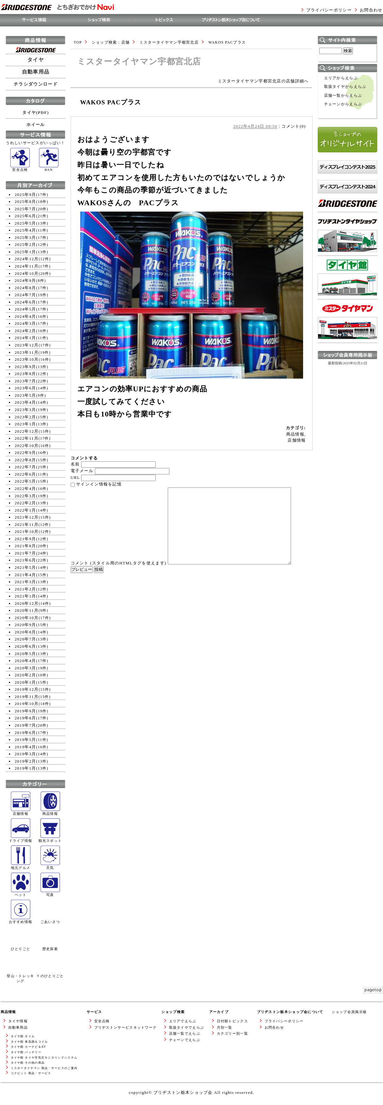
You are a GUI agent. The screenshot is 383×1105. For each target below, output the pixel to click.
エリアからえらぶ (341, 78)
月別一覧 (224, 1027)
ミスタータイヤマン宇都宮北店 (169, 42)
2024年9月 (25, 280)
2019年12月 (27, 689)
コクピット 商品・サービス (31, 1073)
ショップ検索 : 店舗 (111, 42)
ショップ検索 (173, 1012)
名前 (75, 464)
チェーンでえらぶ (184, 1040)
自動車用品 (36, 72)
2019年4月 (25, 747)
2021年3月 (25, 581)
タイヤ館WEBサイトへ (341, 302)
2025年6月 (25, 215)
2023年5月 (25, 395)
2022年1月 (25, 510)
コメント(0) (293, 126)
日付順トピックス (232, 1021)
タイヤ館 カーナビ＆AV (28, 1046)
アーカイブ (219, 1012)
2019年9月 (25, 711)
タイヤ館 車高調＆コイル (29, 1041)
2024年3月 (25, 323)
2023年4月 (25, 402)
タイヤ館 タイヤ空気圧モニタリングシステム (44, 1057)
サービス (94, 1012)
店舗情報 (296, 440)
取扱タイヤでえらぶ (186, 1027)
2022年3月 (25, 495)
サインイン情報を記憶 (99, 484)
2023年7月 (25, 381)
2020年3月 (25, 668)
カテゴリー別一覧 (232, 1033)
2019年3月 (25, 754)
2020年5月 (25, 653)
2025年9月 (25, 194)
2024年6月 (25, 302)
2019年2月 (25, 761)
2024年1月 (25, 337)
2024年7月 (25, 294)
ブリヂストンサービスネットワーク (125, 1027)
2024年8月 (25, 287)
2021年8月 (25, 545)
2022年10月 (27, 445)
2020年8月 (25, 632)
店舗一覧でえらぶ (184, 1033)
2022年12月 (27, 431)
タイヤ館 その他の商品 (28, 1062)
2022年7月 (25, 467)
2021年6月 (25, 560)
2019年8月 (25, 718)
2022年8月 (25, 460)
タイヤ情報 (18, 1021)
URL (75, 477)
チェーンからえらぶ (343, 104)
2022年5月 (25, 481)
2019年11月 (27, 696)
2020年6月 (25, 646)
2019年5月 (25, 739)
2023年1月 (25, 424)
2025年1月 (25, 251)
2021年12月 (27, 517)
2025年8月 (25, 201)
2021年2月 (25, 589)
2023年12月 (27, 345)
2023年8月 (25, 373)
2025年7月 (25, 208)
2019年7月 (25, 725)
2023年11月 (27, 352)
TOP (78, 42)
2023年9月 (25, 366)
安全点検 (102, 1021)
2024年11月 (27, 266)
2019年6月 (25, 732)
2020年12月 (27, 603)
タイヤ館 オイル (23, 1036)
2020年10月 (27, 617)
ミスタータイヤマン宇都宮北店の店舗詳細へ (263, 81)
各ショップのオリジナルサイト (347, 158)
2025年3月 (25, 237)
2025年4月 (25, 230)
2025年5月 (25, 223)
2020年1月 (25, 682)
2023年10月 (27, 359)
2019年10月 (27, 703)
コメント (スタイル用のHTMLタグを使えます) (119, 563)
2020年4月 (25, 660)
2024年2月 (25, 330)
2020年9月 (25, 624)
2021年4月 (25, 574)
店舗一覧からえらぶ (343, 96)
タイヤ (35, 60)
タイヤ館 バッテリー (26, 1052)
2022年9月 (25, 452)
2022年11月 (27, 438)
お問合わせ (371, 10)
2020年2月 (25, 675)
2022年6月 (25, 474)
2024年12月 (27, 258)
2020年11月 (27, 610)
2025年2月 (25, 244)
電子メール (82, 470)
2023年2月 (25, 417)
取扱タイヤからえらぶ (345, 87)
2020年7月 (25, 639)
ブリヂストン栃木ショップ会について (290, 1012)
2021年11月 (27, 524)
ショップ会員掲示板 (349, 1012)
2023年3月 (25, 409)
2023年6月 (25, 388)
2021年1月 (25, 596)
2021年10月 (27, 531)
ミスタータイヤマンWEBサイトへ (346, 348)
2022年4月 (25, 488)
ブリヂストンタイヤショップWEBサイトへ (347, 261)
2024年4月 (25, 316)
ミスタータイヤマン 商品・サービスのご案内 (44, 1068)
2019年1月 (25, 768)
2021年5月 (25, 567)
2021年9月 (25, 538)
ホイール (35, 124)
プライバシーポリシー (329, 10)
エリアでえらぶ (182, 1021)
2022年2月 (25, 502)
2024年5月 (25, 309)
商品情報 (295, 434)
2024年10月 (27, 273)
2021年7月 (25, 553)
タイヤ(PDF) (35, 112)
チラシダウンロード (36, 84)
